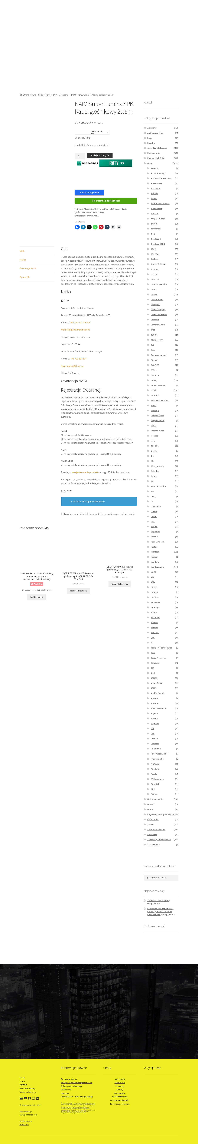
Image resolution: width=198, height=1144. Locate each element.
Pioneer (154, 622)
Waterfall (155, 784)
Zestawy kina (153, 844)
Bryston (154, 269)
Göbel (153, 405)
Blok (153, 233)
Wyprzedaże (119, 1093)
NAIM (55, 94)
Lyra (153, 521)
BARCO (154, 223)
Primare (154, 627)
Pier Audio (155, 617)
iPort (153, 456)
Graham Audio (157, 415)
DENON (154, 335)
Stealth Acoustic (158, 708)
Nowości (151, 804)
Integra (154, 451)
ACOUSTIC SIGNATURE (161, 178)
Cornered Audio (158, 324)
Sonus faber (156, 683)
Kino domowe (153, 153)
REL (152, 642)
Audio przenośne (155, 133)
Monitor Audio (157, 567)
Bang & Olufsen (158, 218)
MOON (153, 572)
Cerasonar (155, 304)
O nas (22, 1077)
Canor (153, 289)
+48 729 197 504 (78, 358)
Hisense (154, 435)
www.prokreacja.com (28, 1115)
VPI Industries (157, 779)
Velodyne (155, 768)
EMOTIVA (155, 365)
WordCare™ (24, 1124)
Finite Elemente (158, 385)
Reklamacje (66, 1089)
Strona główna (29, 94)
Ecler (153, 350)
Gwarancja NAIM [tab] (28, 268)
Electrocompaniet (159, 355)
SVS (152, 728)
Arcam (154, 198)
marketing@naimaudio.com (75, 329)
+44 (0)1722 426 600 (80, 322)
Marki (48, 94)
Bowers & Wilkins (158, 264)
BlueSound (156, 239)
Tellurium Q (156, 748)
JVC (152, 481)
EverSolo (155, 375)
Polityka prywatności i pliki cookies (76, 1082)
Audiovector (156, 208)
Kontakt (23, 1084)
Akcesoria (63, 94)
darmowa (88, 215)
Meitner (154, 557)
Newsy (120, 1089)
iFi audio (155, 445)
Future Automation (160, 400)
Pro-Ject (155, 632)
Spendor (154, 703)
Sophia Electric (158, 693)
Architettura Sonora (160, 203)
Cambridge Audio (159, 284)
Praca (22, 1081)
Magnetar (155, 531)
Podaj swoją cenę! (89, 192)
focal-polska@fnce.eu (72, 365)
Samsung (155, 662)
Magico (154, 526)
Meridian (155, 562)
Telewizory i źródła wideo (159, 839)
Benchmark (156, 228)
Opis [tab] (22, 250)
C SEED (154, 274)
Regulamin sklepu (69, 1079)
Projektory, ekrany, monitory (160, 814)
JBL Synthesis (157, 466)
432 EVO (154, 168)
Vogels (154, 774)
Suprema (155, 723)
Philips (154, 612)
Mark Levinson (157, 541)
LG (152, 501)
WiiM (153, 789)
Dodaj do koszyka (99, 155)
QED (153, 637)
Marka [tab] (23, 259)
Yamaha (154, 794)
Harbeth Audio (157, 430)
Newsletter (119, 1082)
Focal (153, 390)
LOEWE (154, 511)
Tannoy (154, 738)
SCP (152, 668)
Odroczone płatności (119, 1100)
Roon (153, 652)
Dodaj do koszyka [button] (119, 584)
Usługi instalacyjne (28, 1092)
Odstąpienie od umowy (71, 1086)
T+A (152, 733)
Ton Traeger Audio (159, 753)
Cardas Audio (157, 299)
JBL (152, 461)
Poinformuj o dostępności (106, 200)
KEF (152, 491)
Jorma (154, 476)
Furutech (155, 395)
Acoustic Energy (158, 173)
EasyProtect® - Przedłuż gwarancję (77, 1096)
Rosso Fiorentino (158, 658)
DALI (153, 329)
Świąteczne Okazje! (156, 829)
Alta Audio (155, 188)
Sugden (154, 713)
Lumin (153, 516)
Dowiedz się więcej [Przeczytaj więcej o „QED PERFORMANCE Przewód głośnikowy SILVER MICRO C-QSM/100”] (78, 590)
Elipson (154, 360)
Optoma (154, 592)
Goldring (155, 410)
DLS (152, 345)
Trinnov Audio (157, 758)
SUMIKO (154, 718)
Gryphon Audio (157, 420)
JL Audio (155, 471)
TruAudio (155, 764)
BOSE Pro (155, 254)
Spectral (155, 698)
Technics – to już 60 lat (158, 900)
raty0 (96, 215)
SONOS (154, 678)
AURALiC (154, 213)
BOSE (153, 249)
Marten (154, 547)
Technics (155, 743)
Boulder (154, 259)
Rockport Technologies (161, 647)
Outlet (150, 809)
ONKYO (154, 587)
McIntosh (155, 551)
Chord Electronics (159, 314)
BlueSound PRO (158, 244)
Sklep (40, 94)
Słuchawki (152, 834)
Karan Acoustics (158, 486)
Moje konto (120, 1079)
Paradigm (155, 607)
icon (153, 441)
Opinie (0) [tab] (25, 277)
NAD (153, 577)
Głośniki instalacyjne (157, 148)
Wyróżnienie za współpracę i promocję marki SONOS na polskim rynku (160, 911)
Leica (153, 496)
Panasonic (155, 602)
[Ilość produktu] (80, 156)
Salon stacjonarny (27, 1088)
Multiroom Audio (155, 799)
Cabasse (155, 279)
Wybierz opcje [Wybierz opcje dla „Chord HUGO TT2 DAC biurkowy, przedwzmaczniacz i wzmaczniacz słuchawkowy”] (36, 597)
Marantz (154, 536)
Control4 (155, 319)
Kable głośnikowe (112, 209)
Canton (154, 294)
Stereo (101, 212)
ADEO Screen (156, 183)
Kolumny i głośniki (155, 158)
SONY (153, 688)
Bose (149, 138)
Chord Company (158, 309)
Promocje (119, 1086)
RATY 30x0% (153, 819)
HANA (153, 425)
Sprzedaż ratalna (119, 1096)
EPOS (153, 370)
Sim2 (153, 673)
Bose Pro (151, 143)
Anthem (154, 193)
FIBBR (153, 380)
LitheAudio (156, 506)
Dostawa (65, 1093)
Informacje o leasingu (119, 1103)
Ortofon (154, 597)
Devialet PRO (157, 339)
